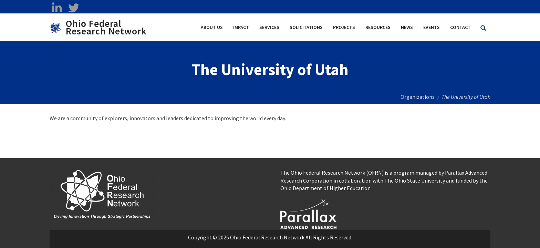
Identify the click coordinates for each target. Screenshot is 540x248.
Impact (241, 27)
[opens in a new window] (308, 213)
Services (269, 27)
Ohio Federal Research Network (106, 27)
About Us (212, 27)
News (407, 27)
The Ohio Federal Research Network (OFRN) (332, 172)
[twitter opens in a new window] (73, 7)
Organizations (418, 96)
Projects (344, 27)
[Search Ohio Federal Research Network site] (483, 28)
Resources (378, 27)
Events (431, 27)
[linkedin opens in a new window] (57, 7)
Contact (460, 27)
